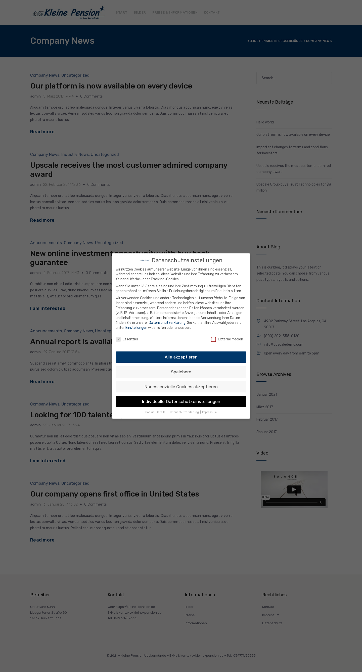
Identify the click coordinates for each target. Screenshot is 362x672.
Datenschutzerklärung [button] (184, 411)
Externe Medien (227, 338)
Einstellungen (136, 327)
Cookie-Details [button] (155, 411)
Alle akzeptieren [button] (181, 356)
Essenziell (127, 338)
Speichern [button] (181, 371)
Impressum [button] (209, 411)
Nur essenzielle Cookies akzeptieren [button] (181, 385)
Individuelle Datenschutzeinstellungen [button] (181, 400)
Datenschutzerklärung (167, 322)
